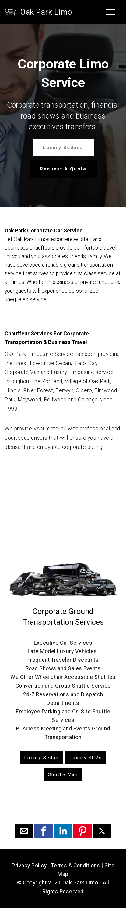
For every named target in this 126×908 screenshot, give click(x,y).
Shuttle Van (63, 774)
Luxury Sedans (63, 147)
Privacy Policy (29, 865)
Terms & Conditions (75, 865)
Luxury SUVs (85, 757)
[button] (24, 831)
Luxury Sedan (41, 757)
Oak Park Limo (46, 12)
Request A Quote (63, 169)
